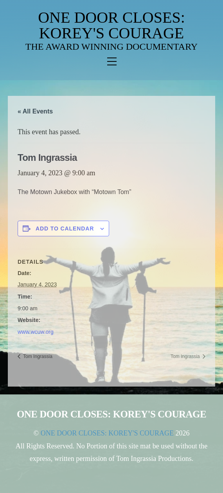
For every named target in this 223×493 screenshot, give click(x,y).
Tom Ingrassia (37, 356)
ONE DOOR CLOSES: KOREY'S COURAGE (111, 25)
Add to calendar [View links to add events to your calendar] (65, 228)
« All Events (35, 111)
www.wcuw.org (36, 332)
